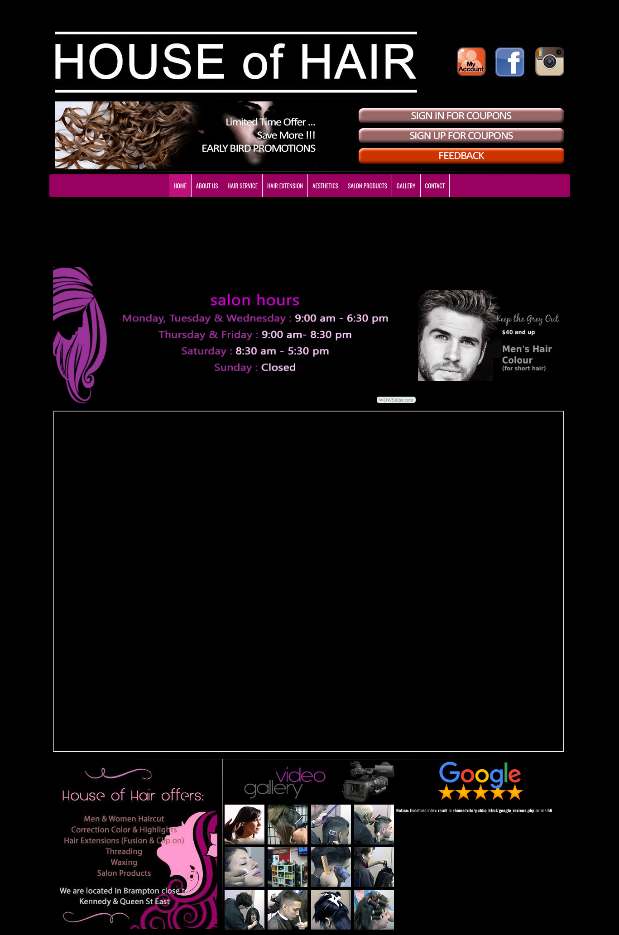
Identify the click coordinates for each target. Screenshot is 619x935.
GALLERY (406, 185)
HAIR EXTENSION (285, 185)
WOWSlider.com (396, 400)
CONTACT (435, 185)
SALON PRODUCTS (367, 185)
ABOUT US (207, 185)
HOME (180, 185)
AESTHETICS (325, 185)
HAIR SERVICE (243, 185)
